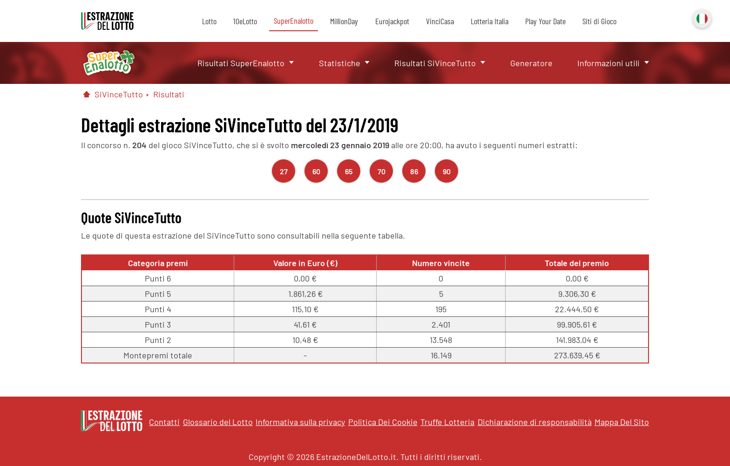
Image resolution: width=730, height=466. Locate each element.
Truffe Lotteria (447, 422)
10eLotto (245, 21)
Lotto (209, 21)
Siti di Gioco (599, 21)
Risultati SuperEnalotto (240, 63)
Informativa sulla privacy (300, 422)
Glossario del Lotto (218, 422)
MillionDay (344, 21)
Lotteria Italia (489, 21)
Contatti (164, 422)
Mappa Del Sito (622, 422)
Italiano (701, 17)
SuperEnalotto (293, 20)
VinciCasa (440, 21)
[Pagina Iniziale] (86, 94)
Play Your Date (545, 21)
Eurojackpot (392, 21)
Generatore (531, 63)
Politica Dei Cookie (383, 422)
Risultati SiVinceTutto (435, 63)
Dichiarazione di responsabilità (535, 422)
